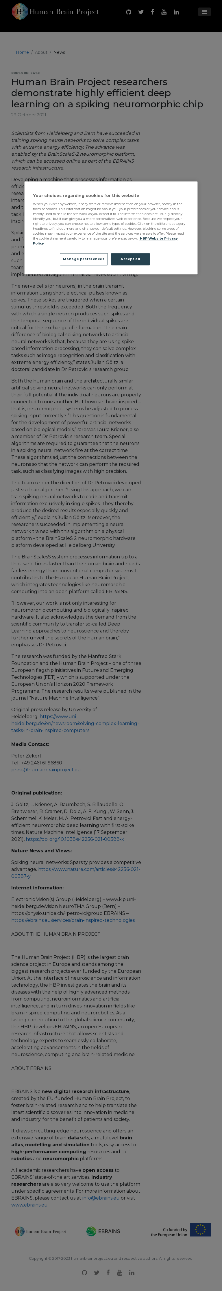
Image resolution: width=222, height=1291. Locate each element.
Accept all (130, 259)
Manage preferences (83, 259)
